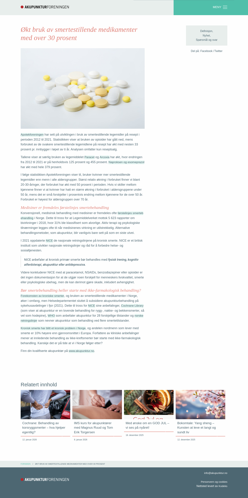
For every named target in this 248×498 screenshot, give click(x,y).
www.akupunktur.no (82, 351)
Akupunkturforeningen (45, 6)
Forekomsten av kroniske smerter (43, 296)
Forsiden (25, 464)
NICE (49, 241)
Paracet (89, 157)
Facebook (206, 51)
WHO (55, 316)
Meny (220, 7)
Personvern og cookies (213, 481)
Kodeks (222, 486)
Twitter (218, 51)
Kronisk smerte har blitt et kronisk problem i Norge (55, 328)
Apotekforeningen (33, 135)
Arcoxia (105, 157)
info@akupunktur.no (215, 472)
